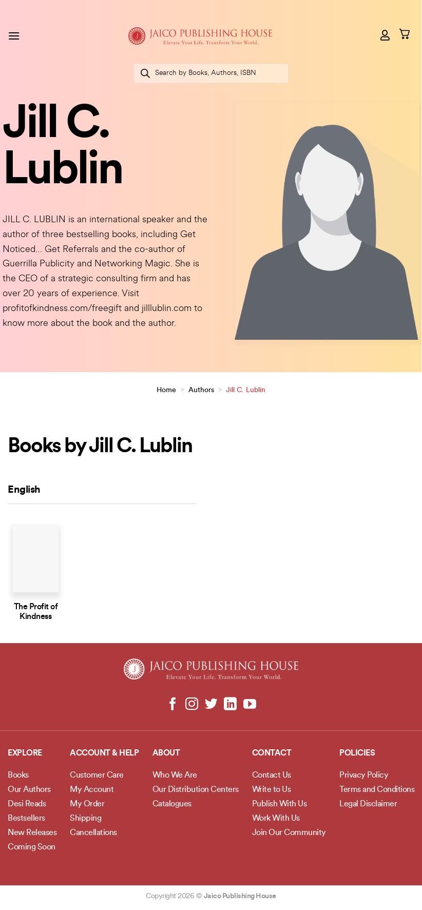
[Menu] (14, 35)
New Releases (32, 833)
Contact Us (271, 775)
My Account (91, 790)
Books (18, 775)
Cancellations (93, 833)
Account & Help (104, 753)
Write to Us (271, 790)
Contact (272, 753)
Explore (25, 753)
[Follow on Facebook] (172, 705)
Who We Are (174, 775)
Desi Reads (27, 804)
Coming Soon (31, 847)
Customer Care (97, 775)
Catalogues (171, 804)
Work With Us (276, 819)
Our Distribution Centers (195, 790)
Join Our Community (289, 833)
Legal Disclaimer (368, 804)
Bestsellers (26, 819)
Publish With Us (279, 804)
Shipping (85, 819)
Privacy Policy (363, 775)
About (166, 753)
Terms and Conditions (376, 790)
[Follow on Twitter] (211, 705)
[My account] (385, 35)
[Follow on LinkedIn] (230, 705)
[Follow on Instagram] (191, 705)
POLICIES (357, 753)
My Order (87, 804)
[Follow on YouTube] (249, 705)
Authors (201, 390)
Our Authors (29, 790)
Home (166, 390)
